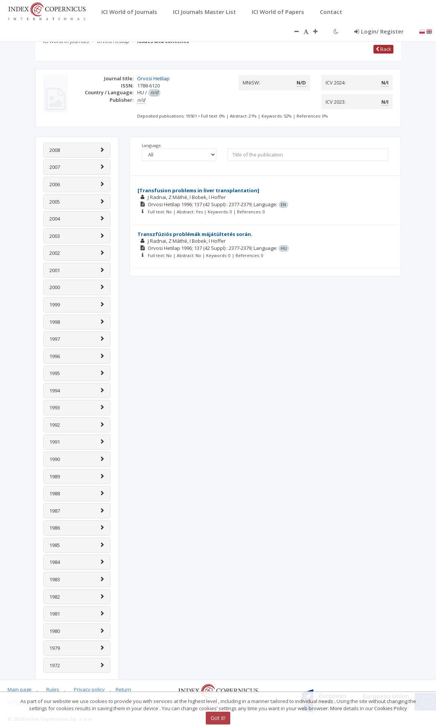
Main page (20, 689)
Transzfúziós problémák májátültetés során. (195, 234)
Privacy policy (89, 689)
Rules (52, 689)
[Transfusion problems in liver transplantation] (198, 190)
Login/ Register (379, 31)
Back (383, 49)
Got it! (218, 717)
